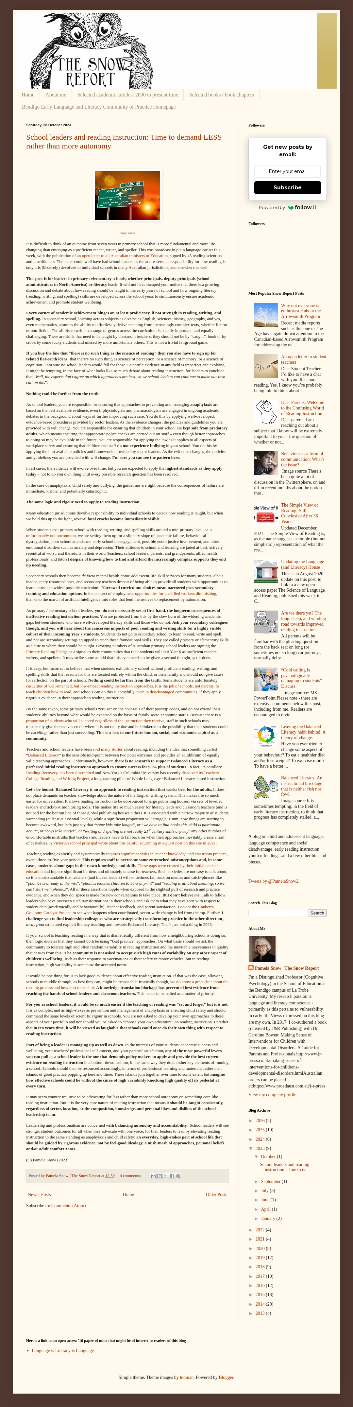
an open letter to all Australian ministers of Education (122, 255)
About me (55, 94)
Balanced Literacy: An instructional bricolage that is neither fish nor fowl (301, 786)
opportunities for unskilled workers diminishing (175, 593)
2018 (261, 1266)
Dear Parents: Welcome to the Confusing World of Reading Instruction (302, 408)
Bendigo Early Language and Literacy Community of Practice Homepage (99, 107)
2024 (261, 1139)
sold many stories (108, 749)
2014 (261, 1304)
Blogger (226, 1377)
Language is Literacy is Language (63, 1350)
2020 (261, 1248)
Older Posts (216, 1194)
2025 (261, 1129)
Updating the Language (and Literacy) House (302, 564)
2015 (261, 1294)
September (271, 1181)
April (266, 1209)
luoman (186, 1377)
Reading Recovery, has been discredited (60, 772)
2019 (261, 1257)
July (265, 1190)
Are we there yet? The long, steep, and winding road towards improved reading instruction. (303, 621)
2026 (261, 1120)
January (268, 1218)
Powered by (288, 207)
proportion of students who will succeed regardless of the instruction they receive (95, 720)
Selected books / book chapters (221, 94)
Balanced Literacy (43, 755)
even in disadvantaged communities (166, 691)
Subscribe (288, 187)
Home (28, 94)
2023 (261, 1148)
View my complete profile (272, 1094)
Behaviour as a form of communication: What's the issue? (303, 459)
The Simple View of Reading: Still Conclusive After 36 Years (299, 513)
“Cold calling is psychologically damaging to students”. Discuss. (302, 678)
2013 (261, 1313)
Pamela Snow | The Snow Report (287, 968)
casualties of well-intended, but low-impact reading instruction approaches (89, 686)
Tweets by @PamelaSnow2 (273, 881)
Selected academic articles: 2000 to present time (127, 94)
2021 (261, 1239)
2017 (261, 1276)
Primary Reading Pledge (47, 651)
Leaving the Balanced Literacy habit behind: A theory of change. (303, 732)
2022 (261, 1229)
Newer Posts (39, 1194)
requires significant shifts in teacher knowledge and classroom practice (166, 853)
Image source (127, 232)
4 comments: (131, 1175)
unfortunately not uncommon (51, 535)
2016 (261, 1285)
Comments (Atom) (68, 1205)
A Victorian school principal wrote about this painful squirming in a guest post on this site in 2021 (132, 843)
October (269, 1156)
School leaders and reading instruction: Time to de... (285, 1167)
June (265, 1199)
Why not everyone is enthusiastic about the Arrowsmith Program (301, 311)
